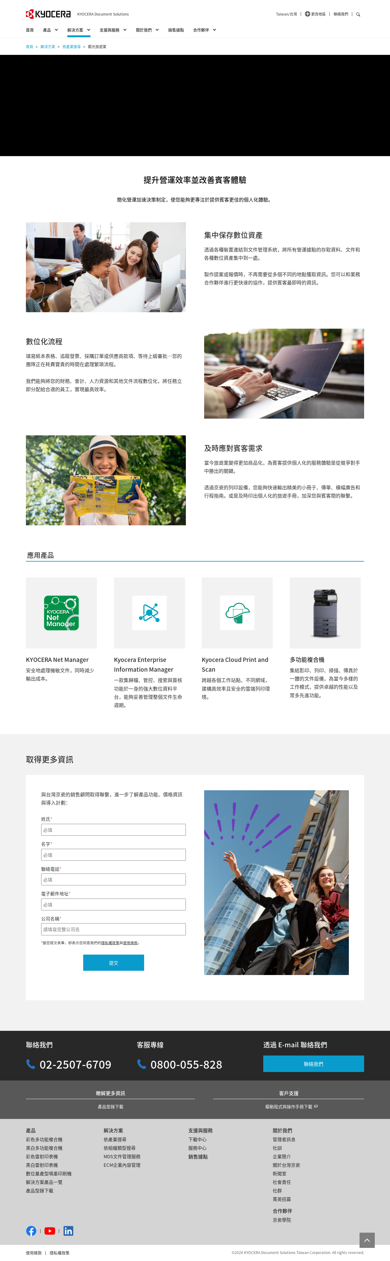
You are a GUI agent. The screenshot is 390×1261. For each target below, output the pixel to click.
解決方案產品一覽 (44, 1182)
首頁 (30, 30)
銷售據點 (176, 30)
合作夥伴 (282, 1210)
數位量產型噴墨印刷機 (49, 1173)
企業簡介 (282, 1156)
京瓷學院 (282, 1219)
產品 (31, 1130)
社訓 (277, 1148)
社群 (277, 1190)
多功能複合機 (307, 659)
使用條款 (34, 1253)
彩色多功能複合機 (44, 1139)
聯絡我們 (341, 13)
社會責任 (282, 1182)
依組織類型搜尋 (120, 1148)
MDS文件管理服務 (122, 1156)
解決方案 (113, 1130)
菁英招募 (282, 1199)
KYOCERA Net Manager (57, 659)
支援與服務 (200, 1130)
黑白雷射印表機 (42, 1165)
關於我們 (282, 1130)
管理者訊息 (284, 1139)
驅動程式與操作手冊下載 (288, 1106)
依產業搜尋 (115, 1139)
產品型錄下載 (110, 1106)
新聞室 (279, 1173)
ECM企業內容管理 (122, 1165)
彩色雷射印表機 (42, 1156)
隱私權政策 (59, 1253)
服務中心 (197, 1148)
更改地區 (318, 13)
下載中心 (197, 1139)
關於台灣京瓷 (286, 1165)
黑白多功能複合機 (44, 1148)
